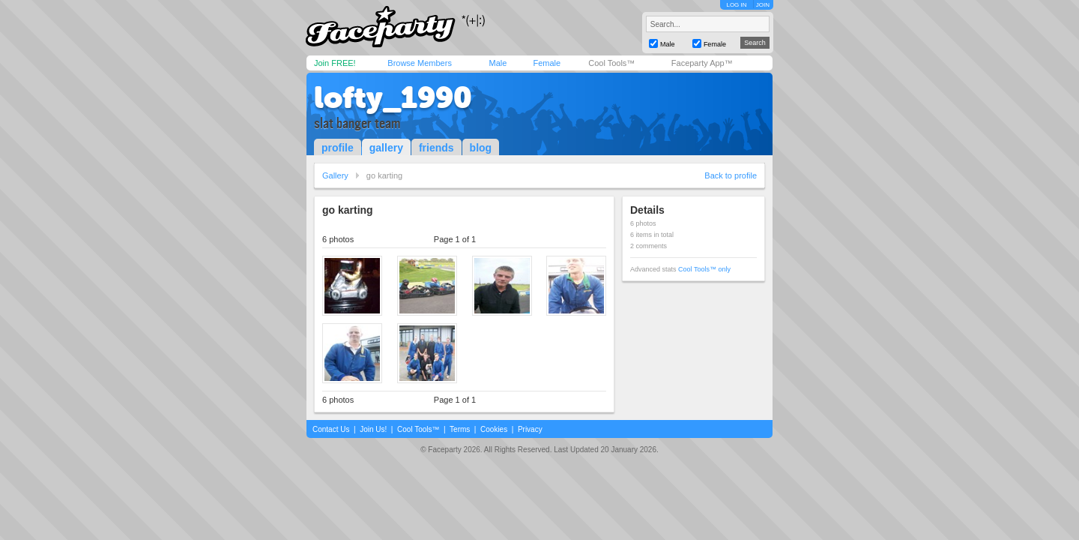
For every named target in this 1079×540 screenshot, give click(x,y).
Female (546, 63)
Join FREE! (335, 63)
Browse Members (419, 63)
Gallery (335, 175)
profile (337, 148)
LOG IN (736, 5)
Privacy (530, 429)
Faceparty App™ (702, 63)
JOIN (763, 5)
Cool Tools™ (611, 63)
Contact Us (330, 429)
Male (498, 63)
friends (436, 148)
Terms (460, 429)
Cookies (493, 429)
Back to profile (730, 175)
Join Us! (373, 429)
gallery (386, 148)
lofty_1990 (393, 97)
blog (481, 148)
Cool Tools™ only (704, 269)
